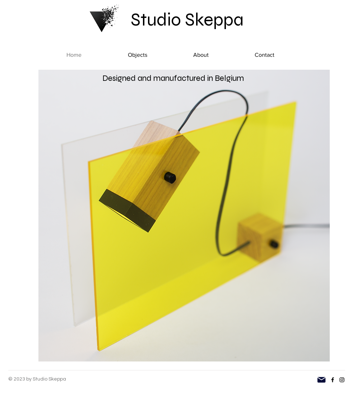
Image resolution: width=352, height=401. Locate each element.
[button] (137, 55)
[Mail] (321, 379)
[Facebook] (332, 380)
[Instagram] (342, 380)
